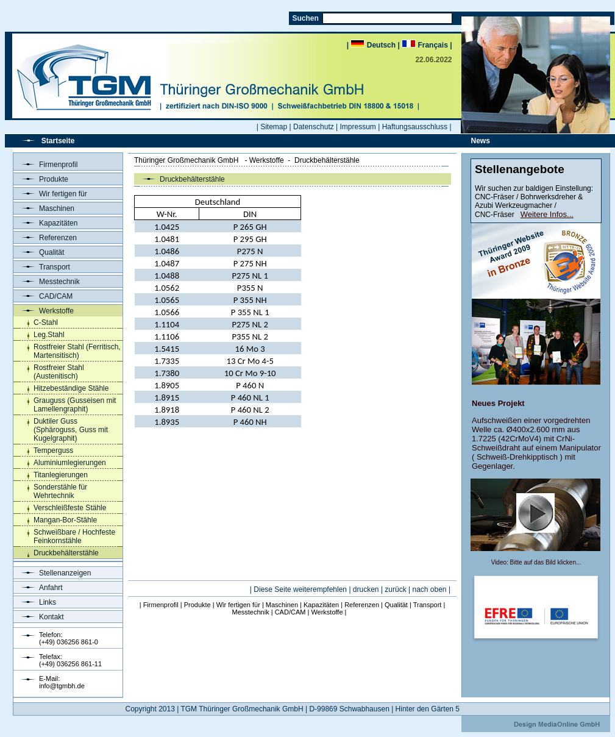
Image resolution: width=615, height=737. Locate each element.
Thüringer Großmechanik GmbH (186, 160)
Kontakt (38, 617)
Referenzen (45, 237)
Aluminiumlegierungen (70, 462)
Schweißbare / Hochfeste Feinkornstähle (74, 536)
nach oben (429, 589)
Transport (41, 267)
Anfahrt (38, 587)
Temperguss (53, 450)
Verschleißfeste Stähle (70, 508)
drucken (366, 589)
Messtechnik (46, 281)
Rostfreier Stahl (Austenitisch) (59, 371)
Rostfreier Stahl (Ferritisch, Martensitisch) (77, 351)
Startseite (58, 141)
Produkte (40, 179)
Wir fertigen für (50, 194)
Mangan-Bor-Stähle (65, 520)
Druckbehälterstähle (66, 553)
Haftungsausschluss (414, 127)
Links (34, 602)
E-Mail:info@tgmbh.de (62, 682)
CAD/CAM (43, 296)
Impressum (358, 127)
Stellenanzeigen (52, 573)
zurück (395, 589)
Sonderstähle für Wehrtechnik (60, 491)
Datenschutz (313, 127)
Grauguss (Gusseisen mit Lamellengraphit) (75, 404)
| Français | (424, 45)
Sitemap (273, 127)
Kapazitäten (45, 223)
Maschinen (43, 208)
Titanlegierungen (61, 475)
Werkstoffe (43, 311)
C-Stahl (46, 322)
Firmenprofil (45, 164)
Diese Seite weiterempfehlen (300, 589)
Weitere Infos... (547, 214)
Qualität (38, 252)
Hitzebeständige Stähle (71, 388)
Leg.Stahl (49, 334)
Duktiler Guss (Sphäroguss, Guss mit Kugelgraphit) (71, 430)
